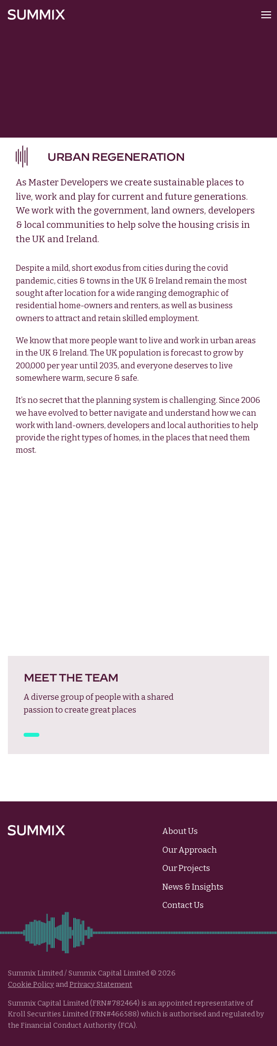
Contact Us (183, 905)
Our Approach (189, 850)
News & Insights (192, 887)
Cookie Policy (31, 984)
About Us (180, 831)
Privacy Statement (100, 984)
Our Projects (186, 868)
